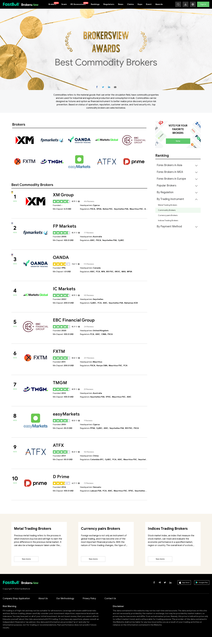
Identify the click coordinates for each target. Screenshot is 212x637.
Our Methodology (65, 598)
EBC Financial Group (74, 320)
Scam (64, 4)
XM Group (63, 195)
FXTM (59, 351)
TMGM (60, 382)
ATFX (58, 445)
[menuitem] (178, 165)
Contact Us (110, 598)
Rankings (95, 4)
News (120, 4)
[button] (193, 4)
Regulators (108, 4)
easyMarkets (66, 414)
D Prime (61, 476)
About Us (43, 598)
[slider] (61, 201)
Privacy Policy (89, 598)
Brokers (54, 3)
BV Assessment (79, 3)
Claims (130, 4)
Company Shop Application (16, 598)
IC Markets (64, 288)
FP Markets (64, 226)
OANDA (61, 257)
